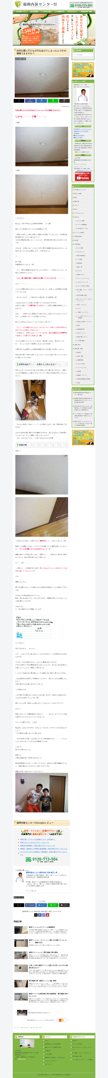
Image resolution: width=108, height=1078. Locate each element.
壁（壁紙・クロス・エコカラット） (81, 1053)
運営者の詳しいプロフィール (84, 170)
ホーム (46, 1040)
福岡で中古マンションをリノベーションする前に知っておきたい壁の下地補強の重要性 (83, 423)
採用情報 (76, 133)
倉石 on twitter (79, 137)
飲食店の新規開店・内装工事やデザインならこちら (37, 845)
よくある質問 (48, 1054)
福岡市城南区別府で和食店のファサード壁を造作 (83, 393)
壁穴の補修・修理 (19, 897)
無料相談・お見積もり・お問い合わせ (55, 1057)
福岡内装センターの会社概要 (52, 1044)
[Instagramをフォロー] (32, 891)
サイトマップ (48, 1064)
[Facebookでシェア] (30, 101)
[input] (83, 55)
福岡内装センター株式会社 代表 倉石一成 (41, 872)
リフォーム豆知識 (77, 1044)
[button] (64, 101)
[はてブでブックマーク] (41, 101)
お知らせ (74, 1040)
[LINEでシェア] (53, 101)
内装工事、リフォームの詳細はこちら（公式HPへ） (38, 839)
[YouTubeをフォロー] (35, 891)
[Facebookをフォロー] (30, 891)
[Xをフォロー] (27, 891)
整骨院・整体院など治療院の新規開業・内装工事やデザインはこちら (43, 849)
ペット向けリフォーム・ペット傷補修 (82, 1059)
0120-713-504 (21, 1059)
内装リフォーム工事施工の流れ (53, 1047)
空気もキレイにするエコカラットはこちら (34, 842)
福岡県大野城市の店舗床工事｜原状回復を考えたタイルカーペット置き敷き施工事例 (83, 400)
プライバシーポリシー (51, 1061)
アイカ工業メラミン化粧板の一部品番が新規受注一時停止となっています (83, 415)
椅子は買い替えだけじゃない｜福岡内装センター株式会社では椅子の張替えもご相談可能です (83, 408)
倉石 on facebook (79, 135)
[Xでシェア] (19, 101)
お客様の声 (48, 1050)
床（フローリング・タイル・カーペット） (82, 1048)
